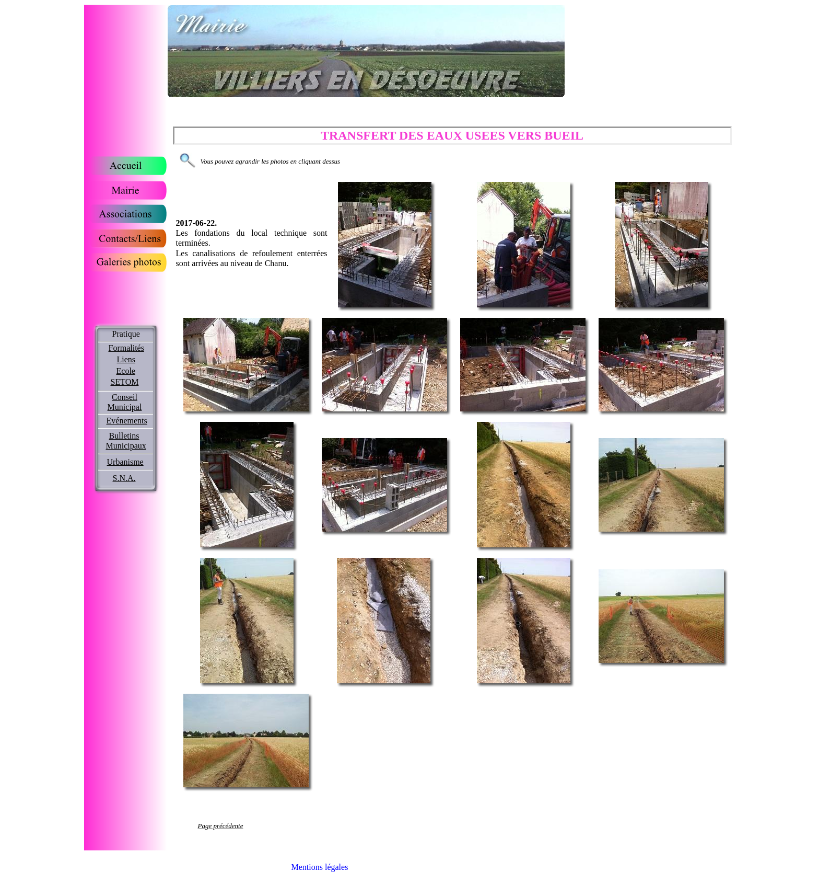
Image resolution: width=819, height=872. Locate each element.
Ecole (125, 370)
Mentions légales (319, 867)
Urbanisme (125, 461)
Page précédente (220, 826)
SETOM (125, 381)
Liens (126, 359)
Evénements (127, 420)
